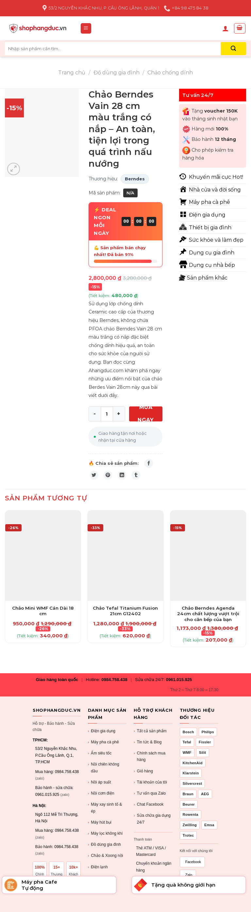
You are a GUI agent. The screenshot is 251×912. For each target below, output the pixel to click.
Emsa (209, 830)
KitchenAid (193, 768)
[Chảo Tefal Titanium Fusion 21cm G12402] (125, 561)
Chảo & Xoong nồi (105, 861)
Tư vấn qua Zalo (150, 799)
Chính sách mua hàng (149, 761)
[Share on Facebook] (150, 464)
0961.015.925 (179, 684)
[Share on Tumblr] (145, 478)
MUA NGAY (146, 413)
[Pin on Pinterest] (112, 478)
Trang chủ (71, 72)
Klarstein (191, 779)
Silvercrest (192, 789)
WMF (187, 758)
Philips (208, 737)
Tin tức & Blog (147, 747)
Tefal (187, 747)
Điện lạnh (98, 872)
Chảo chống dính (170, 72)
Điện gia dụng (101, 736)
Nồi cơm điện (101, 799)
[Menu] (86, 28)
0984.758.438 (114, 684)
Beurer (189, 810)
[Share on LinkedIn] (128, 478)
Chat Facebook (148, 810)
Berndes (135, 178)
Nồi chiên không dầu (103, 772)
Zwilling (190, 830)
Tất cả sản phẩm (150, 736)
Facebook (193, 867)
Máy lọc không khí (105, 839)
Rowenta (190, 820)
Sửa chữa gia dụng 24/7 (152, 823)
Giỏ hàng (143, 776)
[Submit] (233, 48)
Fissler (205, 747)
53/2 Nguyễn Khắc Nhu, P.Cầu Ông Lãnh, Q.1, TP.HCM (56, 760)
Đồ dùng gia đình (116, 72)
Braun (188, 799)
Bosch (188, 737)
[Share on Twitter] (95, 478)
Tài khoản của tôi (150, 787)
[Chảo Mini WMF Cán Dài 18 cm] (43, 561)
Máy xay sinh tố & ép (105, 812)
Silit (202, 758)
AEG (205, 799)
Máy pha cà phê (103, 747)
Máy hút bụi (99, 828)
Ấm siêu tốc (100, 758)
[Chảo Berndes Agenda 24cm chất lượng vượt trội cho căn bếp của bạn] (208, 561)
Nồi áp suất (99, 787)
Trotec (188, 841)
